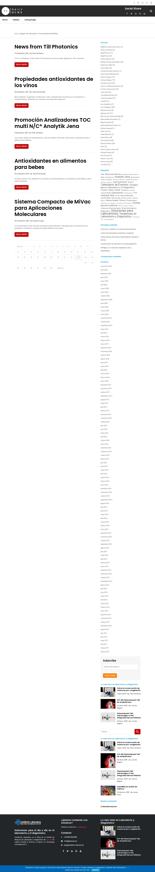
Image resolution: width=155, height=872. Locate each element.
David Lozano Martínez (108, 74)
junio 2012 (104, 592)
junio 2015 (104, 466)
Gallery (16, 20)
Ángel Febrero (105, 53)
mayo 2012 (104, 596)
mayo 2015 (104, 470)
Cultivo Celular (114, 190)
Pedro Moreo (105, 137)
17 (62, 253)
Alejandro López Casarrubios (110, 47)
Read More (21, 65)
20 (84, 253)
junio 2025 (104, 270)
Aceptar (95, 870)
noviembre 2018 (106, 351)
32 (91, 259)
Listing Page (30, 20)
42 (84, 265)
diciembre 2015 (106, 448)
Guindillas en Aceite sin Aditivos (127, 787)
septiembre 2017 (106, 396)
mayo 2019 (104, 329)
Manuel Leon (105, 113)
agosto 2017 (105, 399)
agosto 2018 (105, 359)
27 (55, 259)
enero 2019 (104, 344)
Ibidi (112, 195)
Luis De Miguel (105, 107)
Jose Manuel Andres (108, 95)
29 (69, 259)
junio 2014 (104, 511)
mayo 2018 (104, 366)
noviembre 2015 (106, 451)
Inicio (16, 33)
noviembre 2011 (106, 618)
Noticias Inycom (110, 806)
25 (40, 259)
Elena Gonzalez (106, 77)
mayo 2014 (104, 514)
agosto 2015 (105, 459)
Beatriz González (106, 65)
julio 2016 (104, 425)
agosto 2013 (105, 548)
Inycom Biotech (126, 195)
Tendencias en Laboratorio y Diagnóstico (118, 215)
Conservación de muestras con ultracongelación (119, 244)
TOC (102, 219)
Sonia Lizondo (105, 161)
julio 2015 (104, 463)
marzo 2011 (105, 648)
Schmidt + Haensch (123, 205)
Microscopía (116, 198)
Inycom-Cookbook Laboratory (111, 86)
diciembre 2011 (106, 614)
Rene (102, 146)
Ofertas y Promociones (128, 200)
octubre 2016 (105, 422)
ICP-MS (117, 195)
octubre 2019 (105, 322)
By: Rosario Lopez (37, 221)
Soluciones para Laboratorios (117, 212)
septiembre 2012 (106, 581)
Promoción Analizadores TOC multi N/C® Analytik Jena (53, 123)
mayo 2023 (104, 281)
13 (33, 253)
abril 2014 (104, 518)
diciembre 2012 (106, 570)
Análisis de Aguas (106, 179)
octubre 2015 (105, 455)
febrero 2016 (105, 440)
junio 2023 (104, 277)
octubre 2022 (105, 296)
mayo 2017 (104, 403)
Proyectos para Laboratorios (124, 203)
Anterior (20, 247)
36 (40, 265)
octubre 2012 (105, 577)
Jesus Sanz (105, 92)
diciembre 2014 (106, 488)
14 (40, 253)
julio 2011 (104, 633)
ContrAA (104, 190)
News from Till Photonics (46, 46)
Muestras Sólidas (126, 198)
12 (25, 253)
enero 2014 (104, 529)
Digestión (132, 190)
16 (55, 253)
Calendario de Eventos (114, 184)
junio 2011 (104, 637)
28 (62, 259)
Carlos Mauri (105, 68)
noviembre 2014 (106, 492)
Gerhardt (105, 195)
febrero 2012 (105, 607)
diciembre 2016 (106, 414)
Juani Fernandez (106, 98)
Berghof (131, 182)
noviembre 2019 (106, 318)
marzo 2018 (105, 374)
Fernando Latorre (106, 83)
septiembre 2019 (106, 325)
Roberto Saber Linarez (108, 149)
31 (84, 259)
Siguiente (20, 271)
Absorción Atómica (113, 174)
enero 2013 (104, 566)
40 (70, 265)
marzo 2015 (105, 477)
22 (18, 259)
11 (18, 253)
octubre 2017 (105, 392)
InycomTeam (106, 198)
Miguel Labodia (106, 122)
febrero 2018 (105, 377)
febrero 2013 (105, 563)
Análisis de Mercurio (106, 182)
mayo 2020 (104, 307)
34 (26, 265)
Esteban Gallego (106, 80)
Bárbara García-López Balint (110, 62)
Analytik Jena (122, 176)
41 (77, 265)
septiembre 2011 (106, 626)
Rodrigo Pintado (106, 152)
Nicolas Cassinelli (106, 128)
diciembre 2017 (106, 385)
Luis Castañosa (106, 104)
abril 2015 (104, 474)
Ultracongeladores (109, 219)
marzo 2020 (105, 311)
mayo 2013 (104, 555)
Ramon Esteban (106, 143)
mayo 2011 (104, 640)
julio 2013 (104, 551)
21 (91, 253)
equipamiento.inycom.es (72, 845)
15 (47, 253)
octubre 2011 (105, 622)
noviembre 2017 (106, 388)
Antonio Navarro (106, 59)
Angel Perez (105, 56)
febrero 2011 (105, 652)
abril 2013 (104, 559)
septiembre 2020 (106, 299)
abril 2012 (104, 600)
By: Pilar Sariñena (36, 53)
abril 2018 (104, 370)
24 (33, 259)
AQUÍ (127, 867)
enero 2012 (104, 611)
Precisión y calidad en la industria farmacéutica (118, 229)
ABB (102, 174)
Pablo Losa (104, 131)
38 (55, 265)
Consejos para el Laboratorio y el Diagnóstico (119, 186)
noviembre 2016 (106, 418)
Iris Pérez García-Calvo (108, 89)
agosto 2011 (105, 629)
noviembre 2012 (106, 574)
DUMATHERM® (106, 193)
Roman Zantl (105, 155)
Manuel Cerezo (106, 110)
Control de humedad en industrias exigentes (117, 233)
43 (91, 265)
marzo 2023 (105, 288)
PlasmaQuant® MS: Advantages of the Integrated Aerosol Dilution (129, 715)
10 (87, 247)
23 (25, 259)
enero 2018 (104, 381)
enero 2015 (104, 485)
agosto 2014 (105, 503)
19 (77, 253)
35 (33, 265)
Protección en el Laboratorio (108, 203)
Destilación (125, 190)
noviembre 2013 (106, 537)
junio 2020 (104, 303)
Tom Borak (104, 164)
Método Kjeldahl (112, 200)
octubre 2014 (105, 496)
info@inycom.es (69, 841)
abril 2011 (104, 644)
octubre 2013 (105, 540)
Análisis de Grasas (132, 179)
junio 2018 (104, 362)
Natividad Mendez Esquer (109, 125)
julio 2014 (104, 507)
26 (47, 259)
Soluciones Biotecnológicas (111, 208)
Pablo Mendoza (106, 134)
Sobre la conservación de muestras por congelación (128, 689)
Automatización (120, 182)
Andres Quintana (106, 50)
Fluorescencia (128, 193)
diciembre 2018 (106, 348)
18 (69, 253)
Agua (103, 177)
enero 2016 (104, 444)
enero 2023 (104, 292)
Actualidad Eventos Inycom (130, 174)
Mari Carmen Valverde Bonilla (111, 116)
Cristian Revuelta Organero (110, 71)
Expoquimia (117, 192)
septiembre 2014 (106, 500)
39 (62, 265)
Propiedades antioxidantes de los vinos (54, 82)
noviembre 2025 (106, 266)
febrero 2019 (105, 340)
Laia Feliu (104, 101)
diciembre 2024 (106, 274)
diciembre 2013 (106, 533)
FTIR (135, 193)
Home (5, 20)
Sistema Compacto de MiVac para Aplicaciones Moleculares (53, 208)
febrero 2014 (105, 525)
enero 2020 (104, 314)
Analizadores (109, 177)
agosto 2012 (105, 585)
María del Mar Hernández (109, 119)
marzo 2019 (105, 336)
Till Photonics (136, 217)
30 (77, 259)
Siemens (131, 205)
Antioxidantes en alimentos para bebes (50, 164)
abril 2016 (104, 437)
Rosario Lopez (105, 158)
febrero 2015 (105, 481)
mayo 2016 (104, 433)
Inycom (49, 840)
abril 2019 (104, 333)
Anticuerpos (135, 177)
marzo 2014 (105, 522)
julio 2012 (104, 589)
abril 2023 (104, 285)
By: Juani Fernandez (37, 92)
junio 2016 (104, 429)
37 (48, 265)
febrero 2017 (105, 411)
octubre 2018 (105, 355)
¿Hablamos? (82, 827)
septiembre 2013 (106, 544)
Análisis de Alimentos (119, 179)
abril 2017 (104, 407)
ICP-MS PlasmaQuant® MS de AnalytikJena (128, 701)
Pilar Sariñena (105, 140)
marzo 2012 (105, 603)
